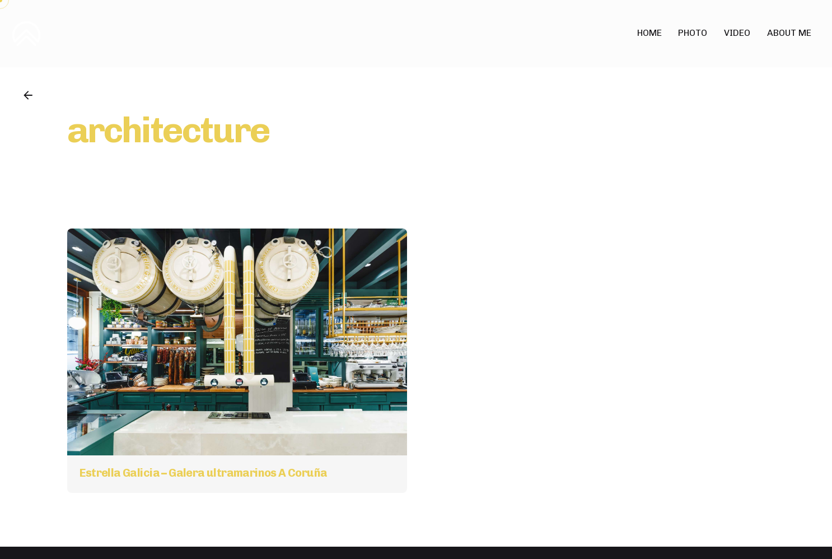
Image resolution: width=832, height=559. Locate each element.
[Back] (28, 95)
